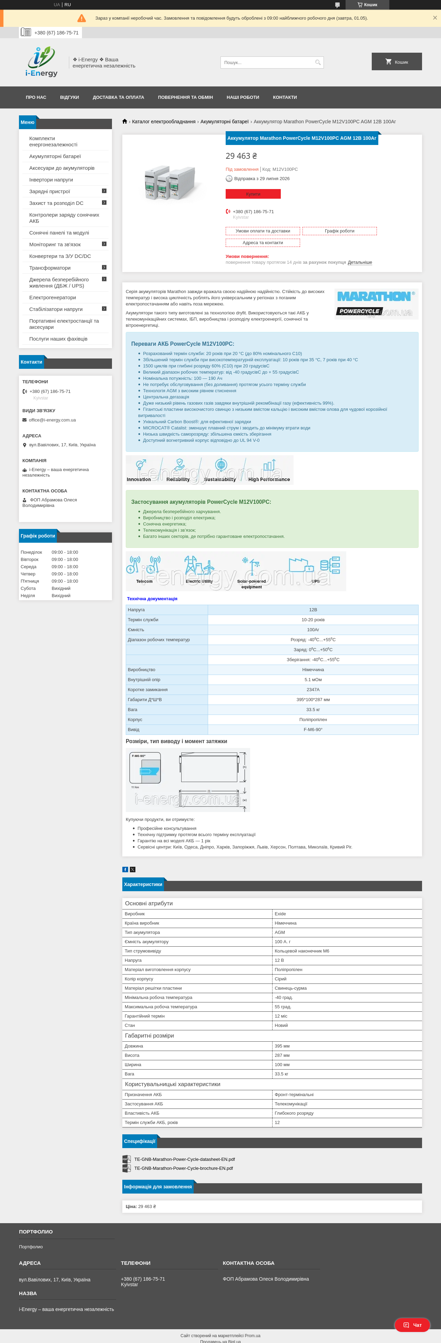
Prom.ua (252, 1324)
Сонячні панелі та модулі (59, 233)
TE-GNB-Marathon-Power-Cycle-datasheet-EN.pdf (184, 1147)
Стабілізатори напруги (56, 309)
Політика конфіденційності (289, 1336)
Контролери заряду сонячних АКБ (64, 218)
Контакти (285, 97)
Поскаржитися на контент (235, 1336)
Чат (412, 1325)
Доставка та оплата (118, 97)
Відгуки (69, 97)
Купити (253, 194)
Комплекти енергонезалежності (53, 141)
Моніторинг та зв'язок (55, 244)
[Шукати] (318, 62)
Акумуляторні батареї (225, 121)
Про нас (36, 97)
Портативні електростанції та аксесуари (64, 324)
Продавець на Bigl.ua (220, 1330)
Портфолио (31, 1235)
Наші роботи (243, 97)
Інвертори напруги (51, 180)
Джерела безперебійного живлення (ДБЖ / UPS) (59, 283)
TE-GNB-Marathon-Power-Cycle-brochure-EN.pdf (183, 1156)
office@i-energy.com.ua (52, 420)
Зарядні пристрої (49, 191)
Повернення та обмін (185, 97)
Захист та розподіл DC (56, 203)
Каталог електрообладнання (163, 121)
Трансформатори (50, 268)
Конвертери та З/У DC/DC (60, 256)
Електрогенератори (52, 297)
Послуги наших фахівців (58, 339)
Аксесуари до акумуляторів (62, 168)
